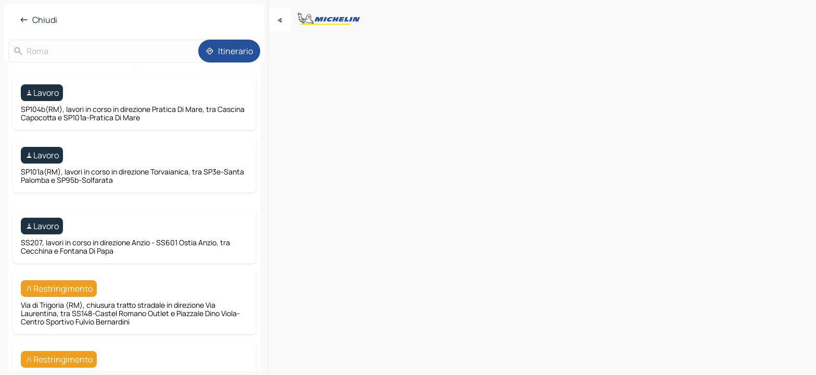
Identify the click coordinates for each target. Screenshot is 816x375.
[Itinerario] (229, 51)
